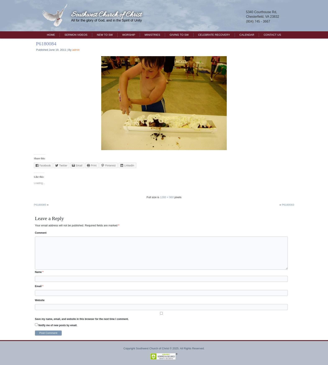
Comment (40, 232)
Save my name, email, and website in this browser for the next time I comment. (82, 319)
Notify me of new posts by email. (57, 325)
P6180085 (40, 204)
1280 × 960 (167, 197)
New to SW (105, 34)
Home (51, 34)
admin (75, 49)
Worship (128, 34)
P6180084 (46, 43)
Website (40, 300)
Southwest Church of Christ (106, 15)
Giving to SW (179, 34)
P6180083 (288, 204)
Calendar (247, 34)
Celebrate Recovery (214, 34)
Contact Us (272, 34)
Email (39, 286)
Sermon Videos (75, 34)
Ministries (152, 34)
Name (39, 272)
